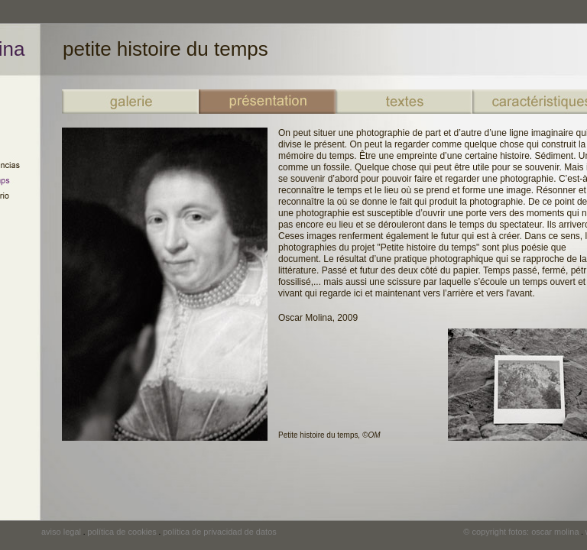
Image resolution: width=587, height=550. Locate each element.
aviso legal (61, 531)
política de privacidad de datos (220, 531)
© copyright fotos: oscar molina (521, 531)
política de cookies (122, 531)
